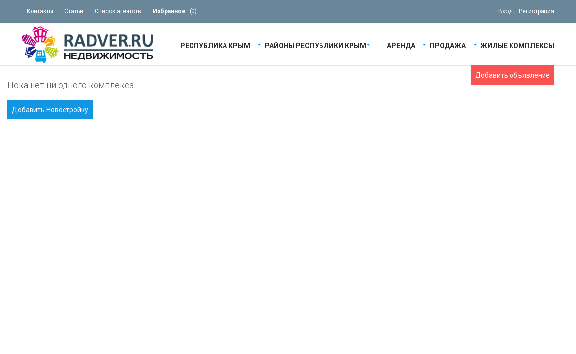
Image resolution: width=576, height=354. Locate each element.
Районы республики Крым (315, 45)
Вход (505, 11)
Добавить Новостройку (50, 110)
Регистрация (536, 11)
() (175, 11)
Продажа (448, 45)
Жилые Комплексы (517, 45)
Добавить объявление (512, 75)
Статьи (73, 11)
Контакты (40, 11)
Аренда (401, 45)
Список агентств (118, 11)
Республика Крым (215, 45)
